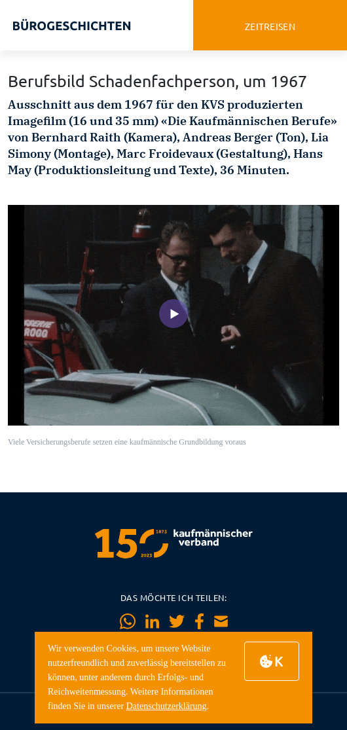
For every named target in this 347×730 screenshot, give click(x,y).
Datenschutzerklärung (166, 706)
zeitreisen (270, 26)
